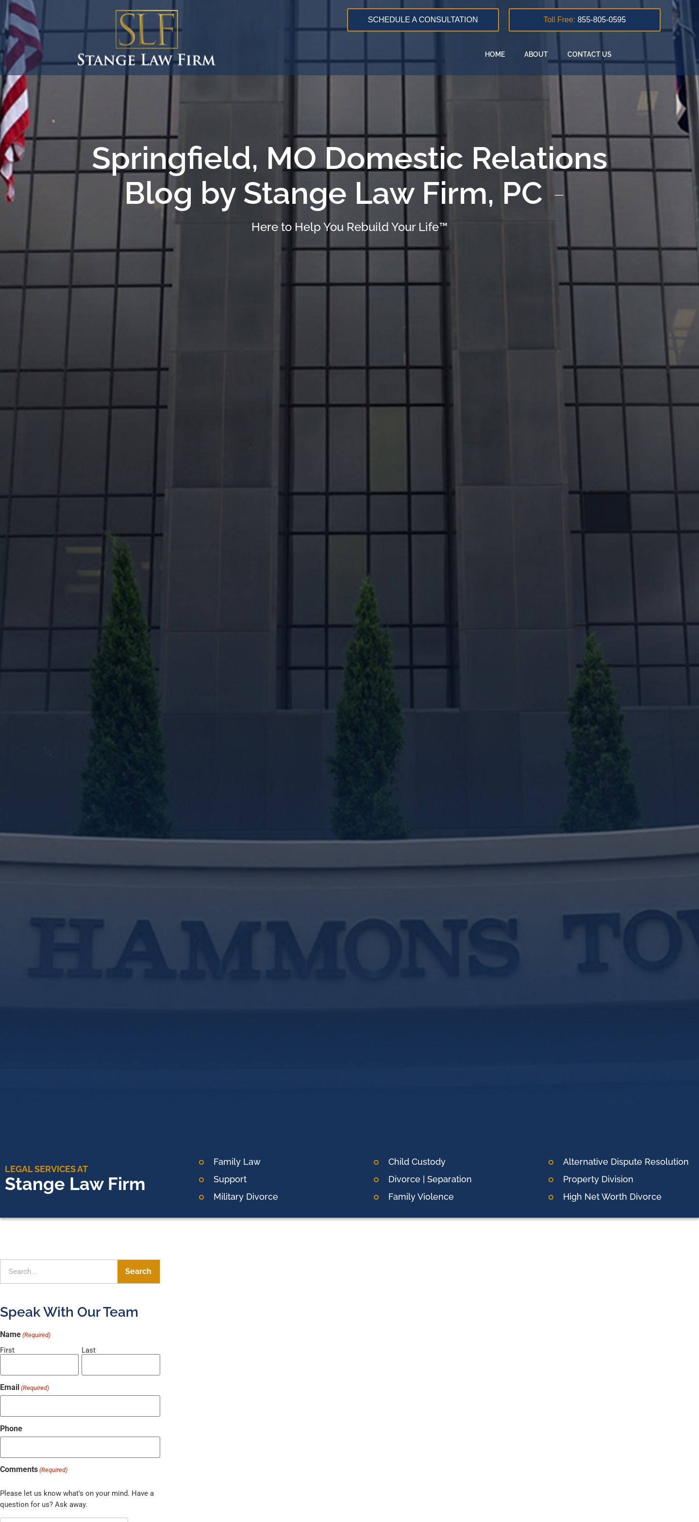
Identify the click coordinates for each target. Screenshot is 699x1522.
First (7, 1350)
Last (89, 1350)
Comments (33, 1465)
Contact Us (589, 54)
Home (495, 54)
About (536, 54)
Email (24, 1386)
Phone (11, 1425)
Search (138, 1271)
